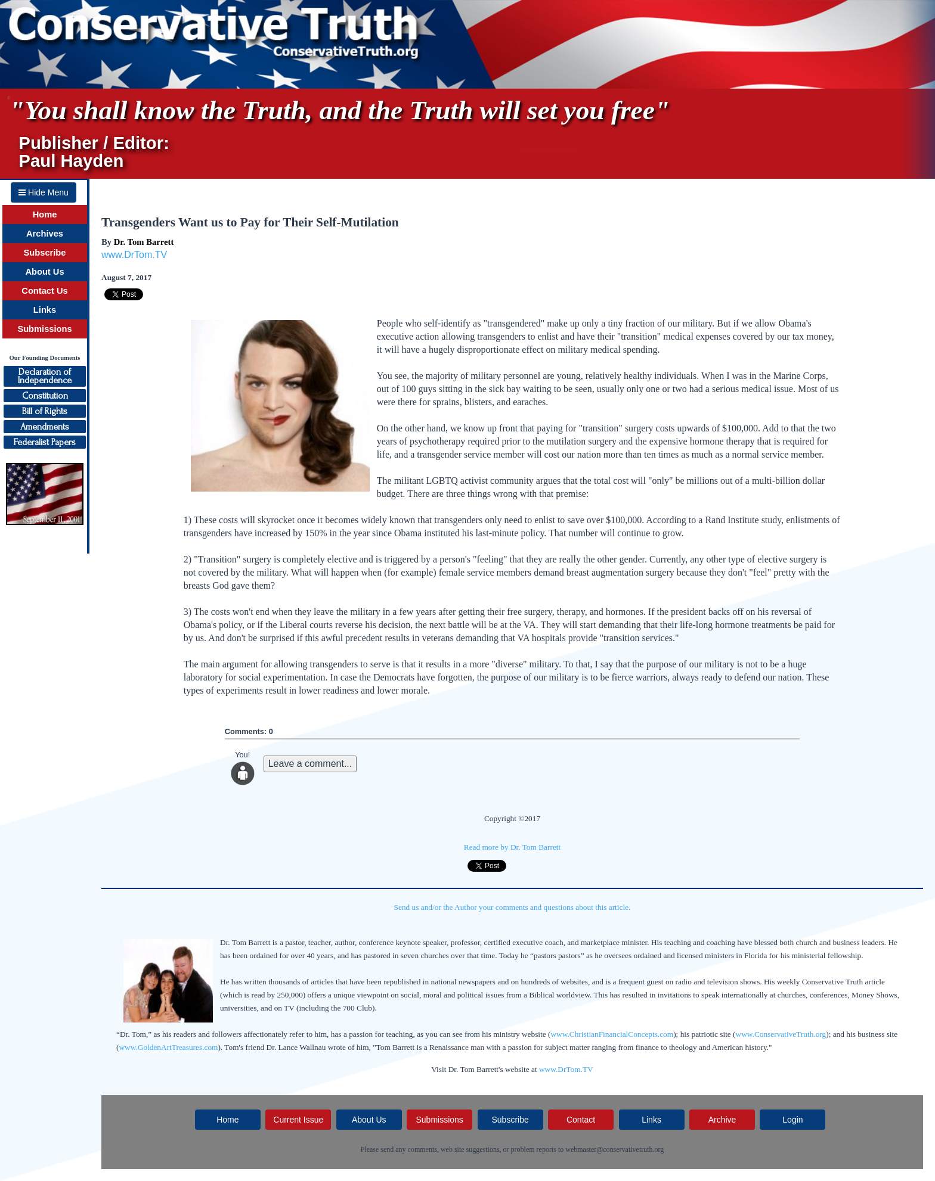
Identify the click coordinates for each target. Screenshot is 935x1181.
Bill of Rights (44, 411)
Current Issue (298, 1119)
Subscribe (45, 252)
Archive (722, 1119)
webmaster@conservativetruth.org (614, 1149)
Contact (580, 1119)
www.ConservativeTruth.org (781, 1034)
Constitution (45, 395)
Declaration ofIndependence (45, 376)
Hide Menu (43, 192)
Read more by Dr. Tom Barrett (512, 847)
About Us (44, 271)
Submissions (44, 329)
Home (45, 214)
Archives (44, 233)
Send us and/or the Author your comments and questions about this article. (512, 907)
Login (792, 1119)
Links (44, 310)
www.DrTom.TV (134, 255)
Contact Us (44, 291)
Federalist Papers (45, 442)
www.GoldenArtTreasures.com (168, 1047)
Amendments (44, 426)
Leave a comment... (310, 764)
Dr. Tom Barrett (144, 242)
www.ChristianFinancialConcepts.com (611, 1034)
